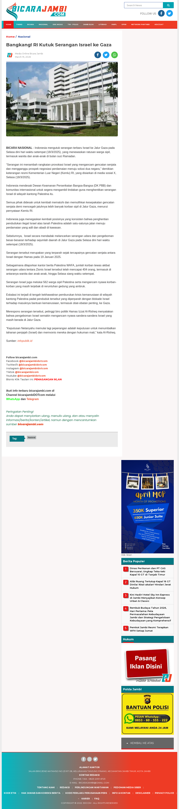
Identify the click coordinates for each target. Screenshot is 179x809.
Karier (85, 798)
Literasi (103, 24)
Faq (96, 798)
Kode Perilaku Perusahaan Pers (86, 793)
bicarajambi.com (31, 424)
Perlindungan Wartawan (92, 787)
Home (8, 24)
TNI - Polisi (73, 24)
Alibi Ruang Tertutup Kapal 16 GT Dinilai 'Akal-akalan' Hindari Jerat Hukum (150, 584)
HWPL (114, 24)
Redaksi (65, 787)
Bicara (30, 24)
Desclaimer (142, 793)
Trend (19, 24)
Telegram (33, 399)
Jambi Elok (88, 24)
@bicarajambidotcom (33, 361)
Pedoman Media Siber (127, 787)
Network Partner (140, 24)
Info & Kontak (121, 793)
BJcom (87, 803)
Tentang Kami (46, 787)
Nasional (43, 24)
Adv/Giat (159, 24)
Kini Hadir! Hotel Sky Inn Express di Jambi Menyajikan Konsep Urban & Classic (150, 597)
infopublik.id (24, 340)
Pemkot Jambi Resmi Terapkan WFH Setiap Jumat (149, 629)
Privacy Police (164, 793)
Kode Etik (10, 793)
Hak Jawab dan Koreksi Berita (40, 793)
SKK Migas (58, 24)
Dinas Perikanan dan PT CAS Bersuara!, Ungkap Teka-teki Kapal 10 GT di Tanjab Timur (148, 571)
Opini (123, 24)
